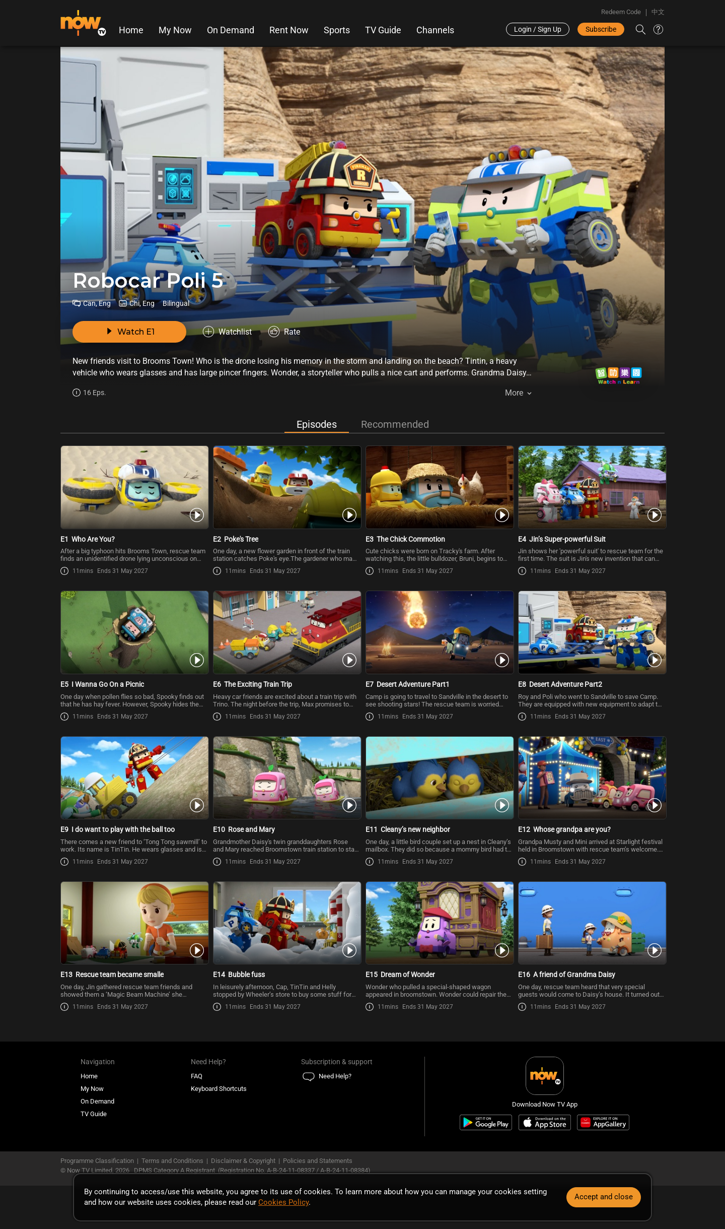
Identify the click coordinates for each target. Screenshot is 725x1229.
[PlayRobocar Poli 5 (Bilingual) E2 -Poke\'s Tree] (286, 487)
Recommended (395, 424)
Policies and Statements (317, 1161)
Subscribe (601, 29)
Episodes (317, 424)
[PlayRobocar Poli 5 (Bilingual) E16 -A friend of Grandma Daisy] (591, 923)
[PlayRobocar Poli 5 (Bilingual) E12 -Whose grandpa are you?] (591, 778)
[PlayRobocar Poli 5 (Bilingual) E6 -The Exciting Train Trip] (286, 632)
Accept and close (603, 1196)
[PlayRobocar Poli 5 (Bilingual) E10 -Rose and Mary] (286, 778)
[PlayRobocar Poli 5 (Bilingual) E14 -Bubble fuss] (286, 923)
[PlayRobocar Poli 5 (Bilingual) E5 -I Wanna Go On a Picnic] (133, 632)
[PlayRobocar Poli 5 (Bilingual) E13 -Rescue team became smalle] (133, 923)
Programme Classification (97, 1161)
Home (131, 30)
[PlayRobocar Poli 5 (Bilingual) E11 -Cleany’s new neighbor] (439, 778)
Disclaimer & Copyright (243, 1161)
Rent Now (289, 30)
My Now (175, 30)
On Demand (230, 30)
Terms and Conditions (172, 1161)
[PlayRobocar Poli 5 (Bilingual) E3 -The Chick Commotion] (439, 487)
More (514, 393)
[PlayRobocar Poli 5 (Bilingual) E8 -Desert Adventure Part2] (591, 632)
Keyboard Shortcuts (219, 1088)
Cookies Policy (283, 1202)
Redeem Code (621, 12)
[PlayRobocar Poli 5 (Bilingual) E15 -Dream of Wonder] (439, 923)
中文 (658, 12)
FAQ (196, 1076)
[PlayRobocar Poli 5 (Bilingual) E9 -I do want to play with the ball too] (133, 778)
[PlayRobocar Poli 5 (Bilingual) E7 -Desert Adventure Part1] (439, 632)
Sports (337, 30)
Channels (435, 30)
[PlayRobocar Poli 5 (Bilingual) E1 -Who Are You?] (133, 487)
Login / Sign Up (537, 29)
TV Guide (383, 30)
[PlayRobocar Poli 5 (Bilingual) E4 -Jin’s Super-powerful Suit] (591, 487)
